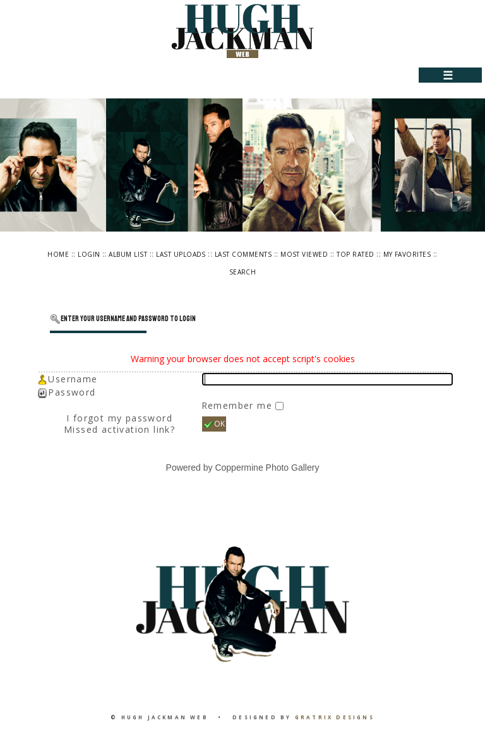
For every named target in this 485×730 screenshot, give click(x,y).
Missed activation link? (119, 429)
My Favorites (407, 254)
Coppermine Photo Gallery (267, 467)
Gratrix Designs (334, 717)
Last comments (243, 254)
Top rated (355, 254)
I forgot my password (119, 418)
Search (242, 272)
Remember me (238, 405)
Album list (128, 254)
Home (58, 254)
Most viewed (304, 254)
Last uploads (181, 254)
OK (214, 424)
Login (89, 254)
